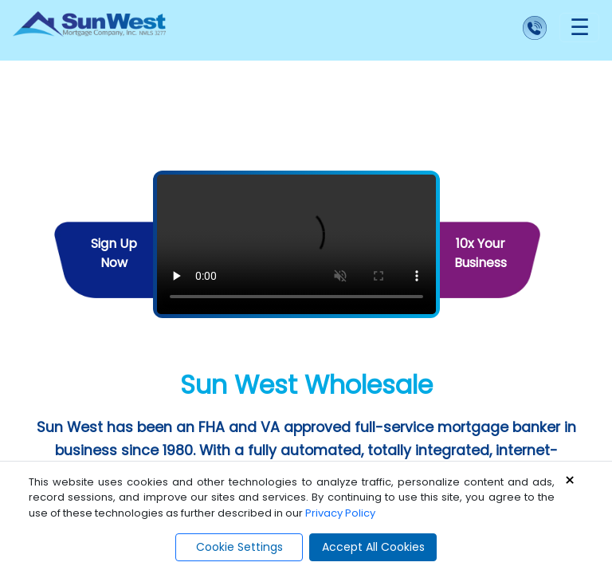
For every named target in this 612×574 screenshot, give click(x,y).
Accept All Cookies (373, 547)
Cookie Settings (239, 547)
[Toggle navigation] (579, 27)
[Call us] (369, 30)
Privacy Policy (340, 513)
